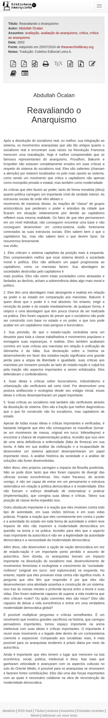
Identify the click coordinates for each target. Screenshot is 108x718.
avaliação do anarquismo (59, 33)
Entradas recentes (90, 711)
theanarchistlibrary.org (77, 47)
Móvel (35, 715)
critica (83, 33)
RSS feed (25, 711)
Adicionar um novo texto (59, 715)
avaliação (32, 33)
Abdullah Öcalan (31, 28)
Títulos (40, 711)
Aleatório (8, 711)
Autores (52, 711)
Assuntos (68, 711)
